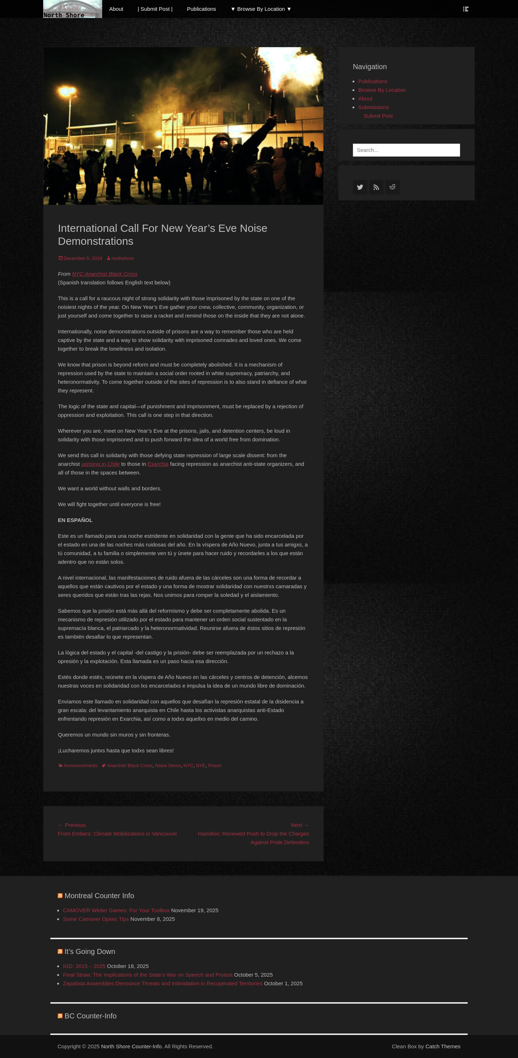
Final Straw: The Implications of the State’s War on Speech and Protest (148, 975)
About (116, 9)
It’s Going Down (90, 951)
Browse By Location (382, 90)
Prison (215, 765)
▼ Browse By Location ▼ (261, 9)
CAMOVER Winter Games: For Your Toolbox (116, 910)
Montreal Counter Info (99, 896)
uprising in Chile (100, 464)
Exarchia (157, 464)
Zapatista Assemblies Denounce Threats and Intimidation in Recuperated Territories (163, 983)
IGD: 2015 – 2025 (84, 966)
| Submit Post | (155, 9)
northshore (123, 258)
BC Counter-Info (91, 1016)
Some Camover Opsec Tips (96, 919)
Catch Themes (443, 1046)
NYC (188, 765)
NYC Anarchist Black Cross (104, 274)
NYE (201, 765)
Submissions (373, 107)
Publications (201, 9)
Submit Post (378, 116)
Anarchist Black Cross (130, 765)
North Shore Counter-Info (131, 1046)
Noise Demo (168, 765)
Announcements (80, 765)
